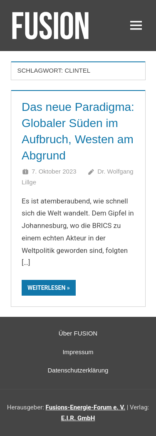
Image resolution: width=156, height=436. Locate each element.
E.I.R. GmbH (78, 418)
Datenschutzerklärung (78, 370)
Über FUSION (78, 333)
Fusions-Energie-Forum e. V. (85, 407)
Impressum (77, 351)
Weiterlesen (46, 287)
